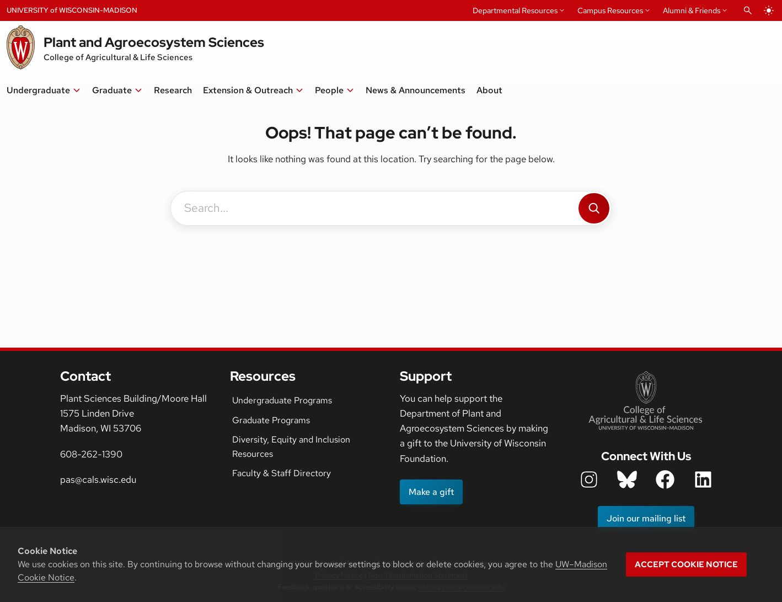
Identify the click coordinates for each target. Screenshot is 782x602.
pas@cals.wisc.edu (98, 479)
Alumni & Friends (691, 10)
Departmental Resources (515, 10)
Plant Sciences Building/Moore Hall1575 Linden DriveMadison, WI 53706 (133, 413)
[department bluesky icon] (627, 479)
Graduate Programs (271, 420)
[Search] (594, 208)
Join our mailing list (646, 518)
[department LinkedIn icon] (703, 479)
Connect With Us (646, 456)
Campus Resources (610, 10)
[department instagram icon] (589, 479)
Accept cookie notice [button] (686, 564)
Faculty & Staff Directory (281, 473)
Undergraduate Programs (282, 400)
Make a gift (431, 492)
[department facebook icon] (665, 479)
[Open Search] (747, 10)
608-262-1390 (91, 454)
